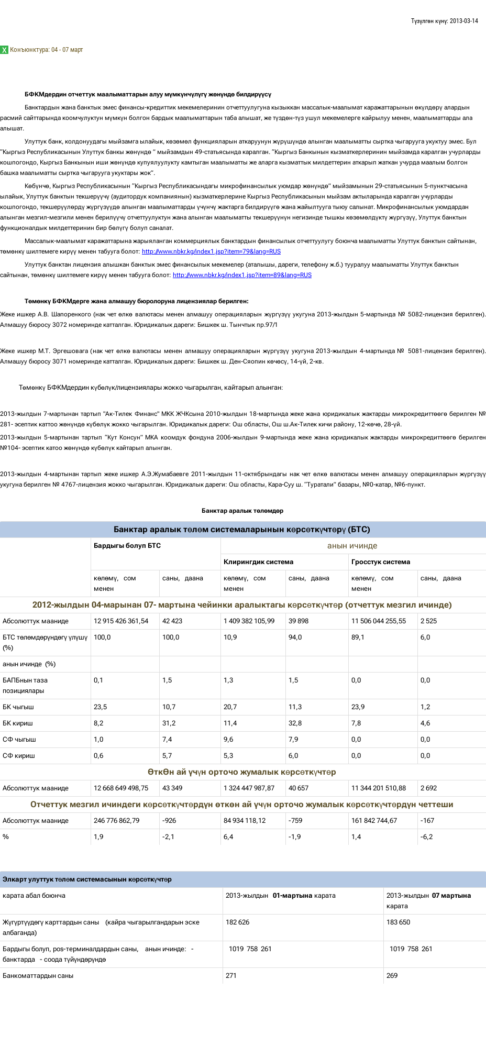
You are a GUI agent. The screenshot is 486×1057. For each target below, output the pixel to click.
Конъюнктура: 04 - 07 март (46, 49)
